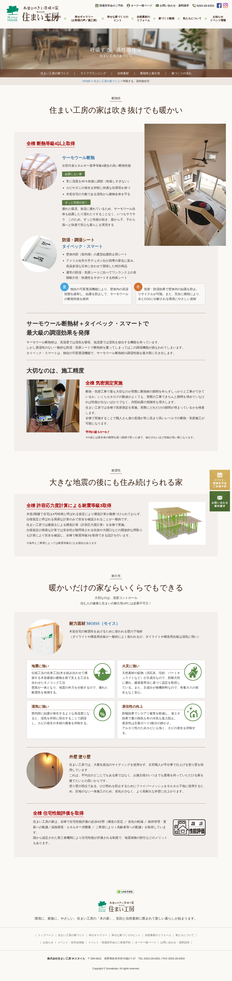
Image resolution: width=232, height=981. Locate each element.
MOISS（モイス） (103, 623)
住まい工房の (53, 18)
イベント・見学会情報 (71, 942)
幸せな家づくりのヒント (126, 935)
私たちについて (192, 18)
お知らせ (218, 18)
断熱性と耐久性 (150, 73)
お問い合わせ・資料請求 (174, 5)
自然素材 (123, 73)
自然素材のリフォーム (158, 935)
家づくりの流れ (182, 73)
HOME (87, 81)
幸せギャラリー (83, 18)
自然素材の (143, 18)
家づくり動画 (166, 18)
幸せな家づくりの (117, 18)
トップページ (46, 935)
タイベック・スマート (82, 246)
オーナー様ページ (141, 5)
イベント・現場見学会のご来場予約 (109, 942)
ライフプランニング (93, 73)
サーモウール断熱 (78, 157)
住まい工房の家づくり (54, 73)
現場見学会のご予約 (111, 5)
